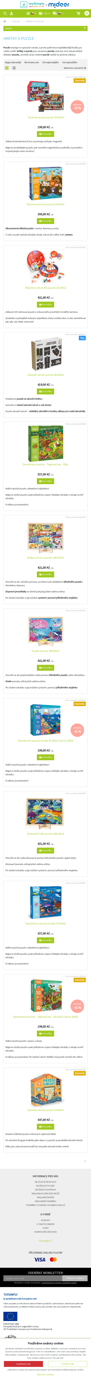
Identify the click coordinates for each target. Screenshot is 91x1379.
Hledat (45, 28)
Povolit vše (67, 1363)
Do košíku (45, 133)
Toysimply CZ (45, 1240)
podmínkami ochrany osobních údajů (59, 1282)
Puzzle (16, 21)
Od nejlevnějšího (50, 62)
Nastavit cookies (45, 1374)
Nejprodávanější (13, 62)
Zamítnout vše (23, 1363)
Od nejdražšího (69, 62)
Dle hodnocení (32, 62)
